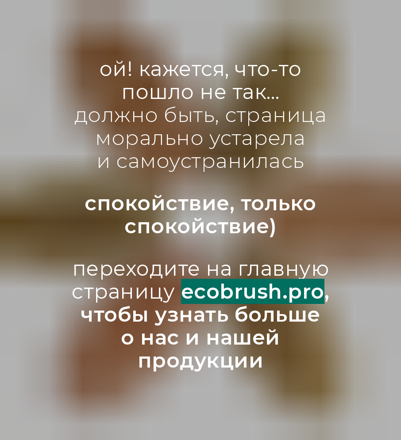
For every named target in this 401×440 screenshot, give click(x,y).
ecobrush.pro (252, 291)
